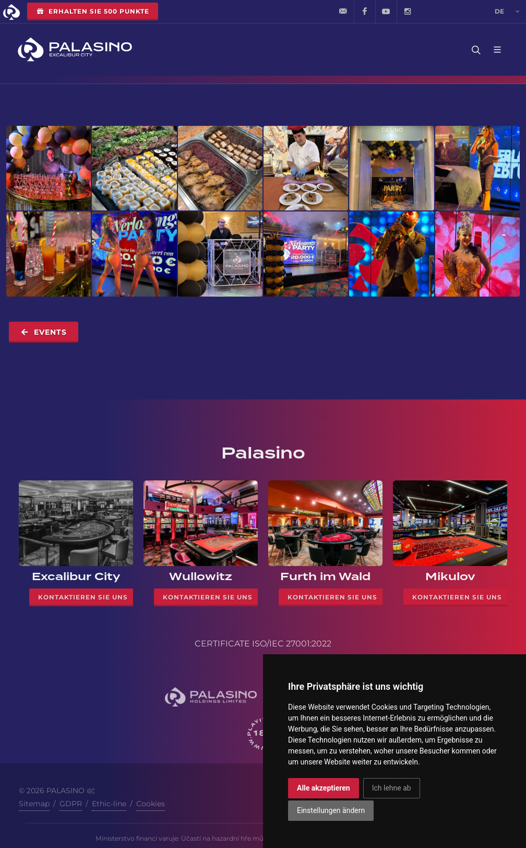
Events (43, 332)
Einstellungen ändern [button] (331, 810)
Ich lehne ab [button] (391, 788)
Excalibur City (76, 576)
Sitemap (34, 803)
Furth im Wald (325, 576)
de (507, 11)
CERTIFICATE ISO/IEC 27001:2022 (263, 644)
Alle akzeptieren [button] (323, 788)
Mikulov (450, 576)
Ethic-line (109, 803)
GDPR (70, 803)
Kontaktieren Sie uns (83, 597)
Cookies (150, 803)
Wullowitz (200, 576)
